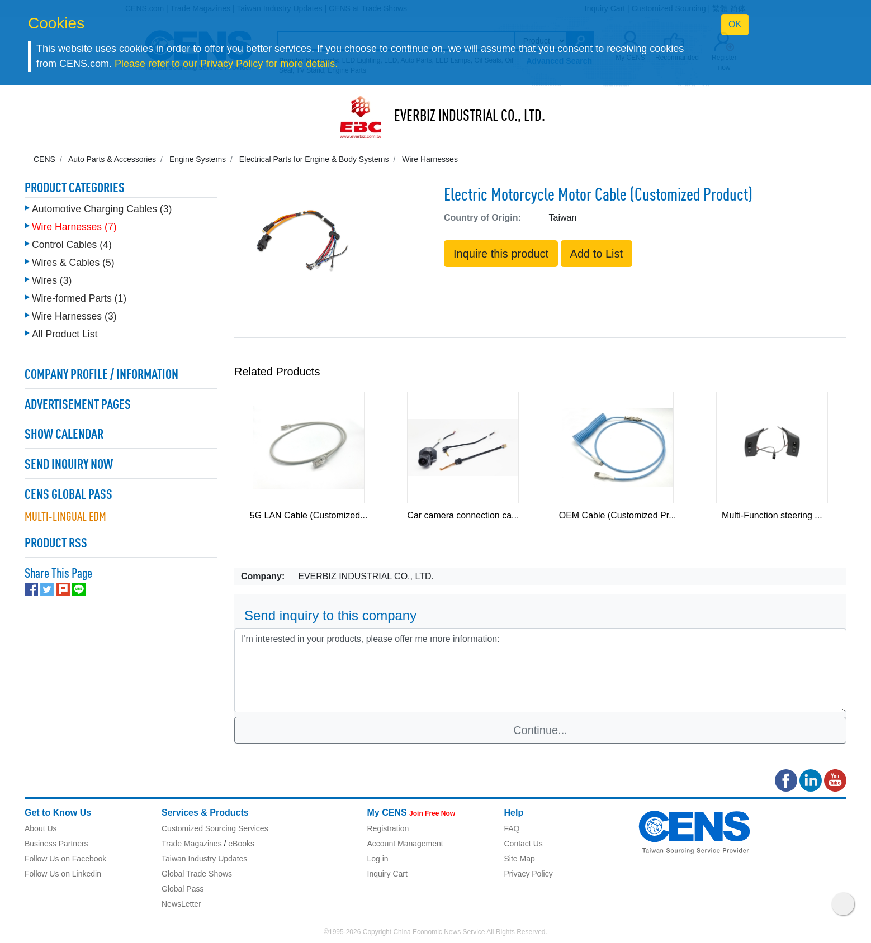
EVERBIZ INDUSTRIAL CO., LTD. (469, 117)
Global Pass (182, 888)
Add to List (596, 253)
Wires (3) (52, 280)
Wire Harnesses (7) (74, 226)
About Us (41, 828)
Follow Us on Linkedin (63, 873)
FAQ (512, 828)
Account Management (405, 843)
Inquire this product (500, 253)
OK (734, 24)
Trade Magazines (192, 843)
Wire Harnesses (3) (74, 316)
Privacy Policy (528, 873)
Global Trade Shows (197, 873)
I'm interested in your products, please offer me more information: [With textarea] (540, 670)
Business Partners (56, 843)
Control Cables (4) (72, 244)
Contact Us (523, 843)
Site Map (519, 858)
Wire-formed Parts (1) (79, 298)
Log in (378, 858)
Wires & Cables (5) (73, 262)
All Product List (64, 334)
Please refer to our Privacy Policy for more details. (226, 63)
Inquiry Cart (387, 873)
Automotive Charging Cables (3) (102, 209)
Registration (388, 828)
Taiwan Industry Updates (204, 858)
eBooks (241, 843)
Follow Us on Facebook (65, 858)
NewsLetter (181, 903)
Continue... (540, 730)
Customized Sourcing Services (215, 828)
